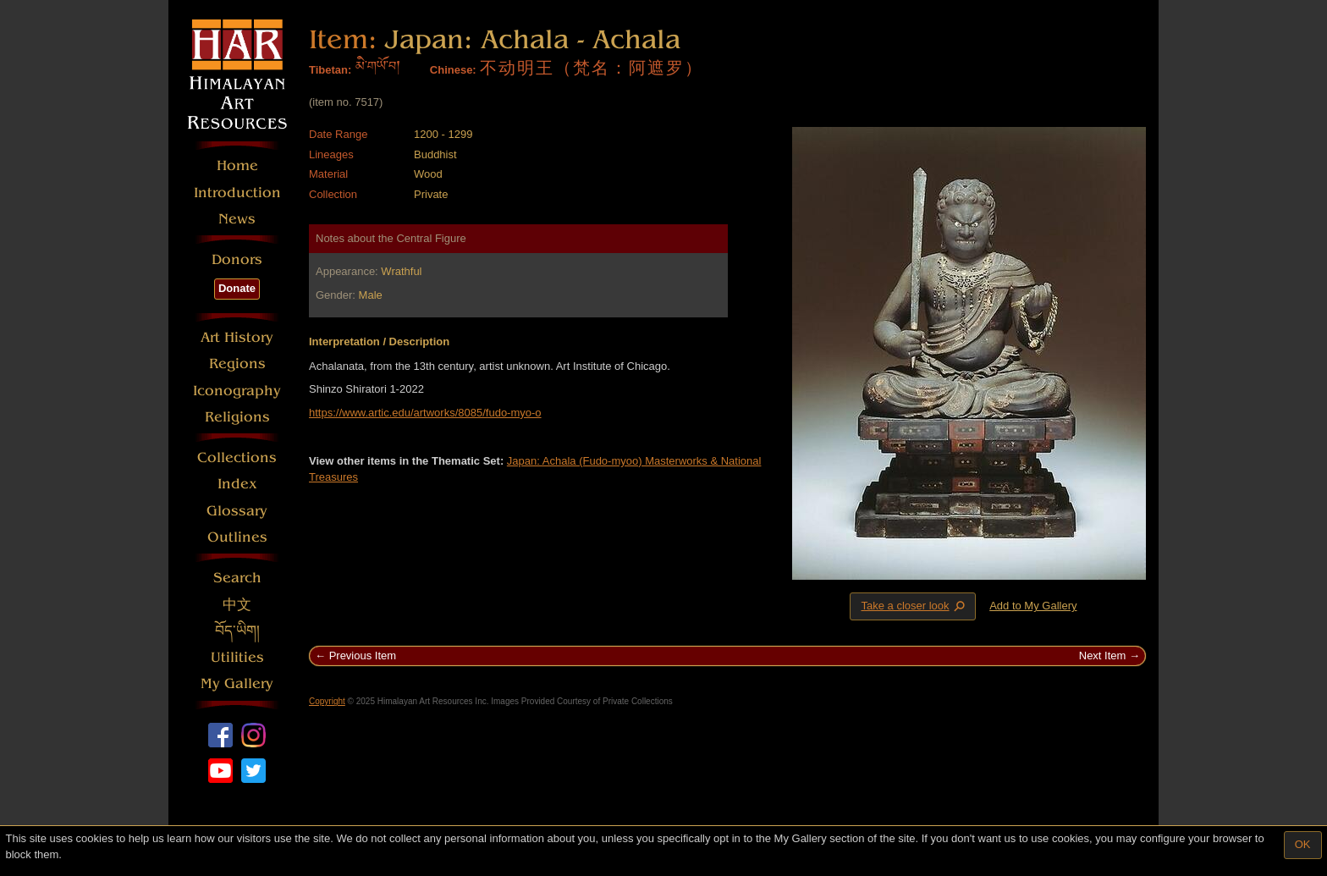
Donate (237, 288)
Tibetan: (330, 69)
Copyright (327, 701)
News (237, 219)
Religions (237, 417)
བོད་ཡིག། (237, 631)
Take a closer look (914, 606)
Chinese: (453, 69)
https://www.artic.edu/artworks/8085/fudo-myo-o (425, 412)
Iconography (237, 391)
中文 (237, 605)
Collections (237, 457)
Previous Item (362, 655)
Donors (237, 259)
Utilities (237, 657)
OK (1303, 844)
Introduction (237, 193)
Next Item (1102, 655)
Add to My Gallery (1032, 605)
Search (237, 578)
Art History (237, 337)
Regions (237, 363)
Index (237, 484)
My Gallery (237, 683)
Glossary (236, 511)
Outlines (237, 537)
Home (237, 165)
